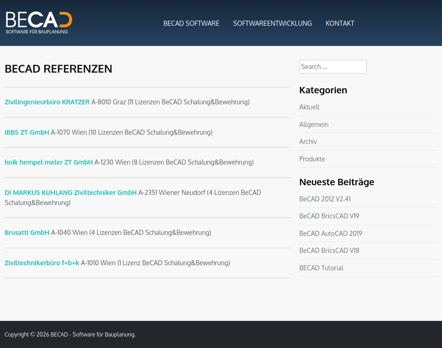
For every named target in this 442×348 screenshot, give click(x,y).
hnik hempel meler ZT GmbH (49, 162)
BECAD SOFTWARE (191, 23)
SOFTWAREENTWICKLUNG (272, 23)
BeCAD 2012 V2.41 (324, 199)
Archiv (308, 141)
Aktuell (309, 107)
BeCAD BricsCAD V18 (329, 250)
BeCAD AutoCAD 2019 (330, 233)
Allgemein (314, 124)
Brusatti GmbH (27, 232)
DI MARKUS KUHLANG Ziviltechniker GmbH (71, 192)
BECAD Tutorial (321, 268)
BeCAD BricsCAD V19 (329, 216)
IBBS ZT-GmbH (27, 132)
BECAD (59, 334)
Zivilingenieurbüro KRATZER (47, 102)
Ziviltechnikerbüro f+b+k (42, 263)
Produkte (312, 159)
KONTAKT (340, 23)
